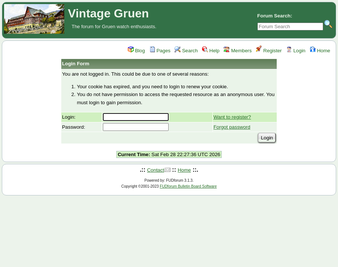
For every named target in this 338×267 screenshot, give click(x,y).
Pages (160, 50)
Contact (155, 170)
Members (237, 50)
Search (186, 50)
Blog (136, 50)
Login (295, 50)
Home (320, 50)
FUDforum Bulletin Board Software (188, 186)
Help (211, 50)
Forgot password (232, 127)
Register (269, 50)
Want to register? (232, 117)
